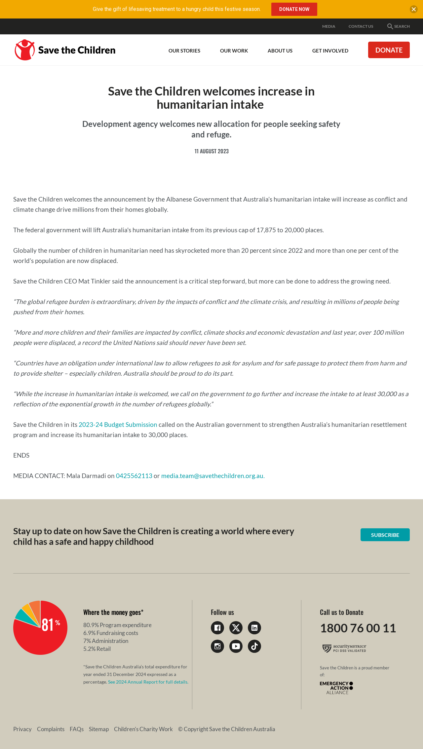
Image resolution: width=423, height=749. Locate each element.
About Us (280, 51)
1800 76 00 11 (358, 627)
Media (328, 26)
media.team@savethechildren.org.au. (213, 475)
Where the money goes (112, 612)
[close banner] (414, 10)
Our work (234, 51)
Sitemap (99, 729)
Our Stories (184, 51)
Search (398, 26)
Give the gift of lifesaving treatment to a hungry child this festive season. (177, 9)
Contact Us (361, 26)
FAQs (77, 729)
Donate (389, 50)
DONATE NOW (294, 9)
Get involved (330, 51)
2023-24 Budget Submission (118, 424)
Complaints (50, 729)
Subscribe (385, 535)
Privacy (22, 729)
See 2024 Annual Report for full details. (148, 682)
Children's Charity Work (143, 729)
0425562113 (134, 475)
